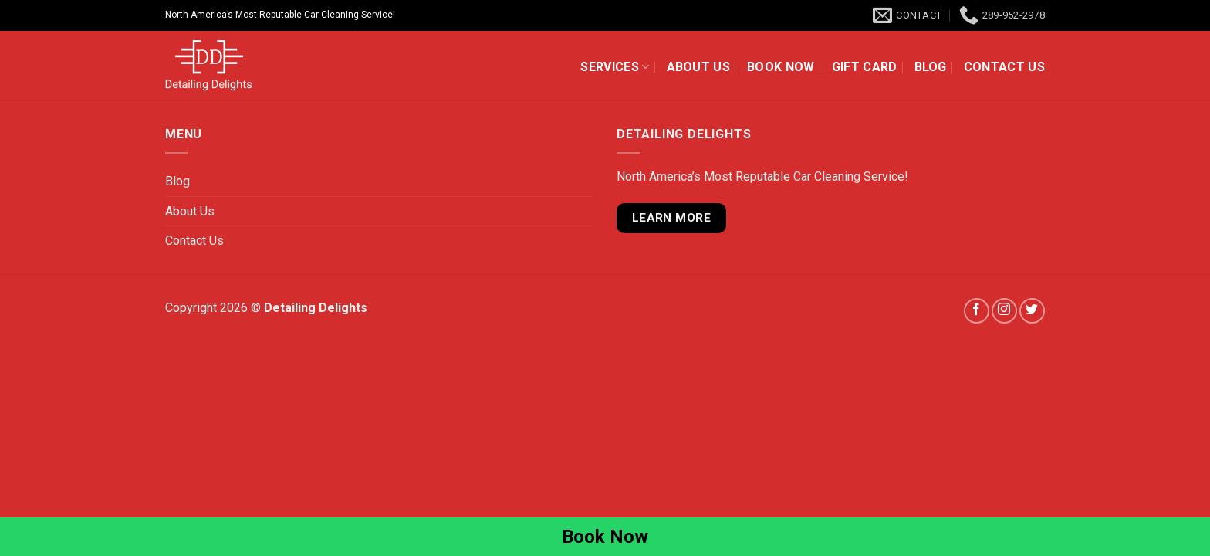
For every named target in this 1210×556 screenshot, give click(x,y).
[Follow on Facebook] (976, 311)
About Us (699, 66)
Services (614, 67)
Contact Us (1004, 66)
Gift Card (864, 66)
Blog (930, 66)
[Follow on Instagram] (1004, 311)
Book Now (781, 66)
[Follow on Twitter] (1032, 311)
